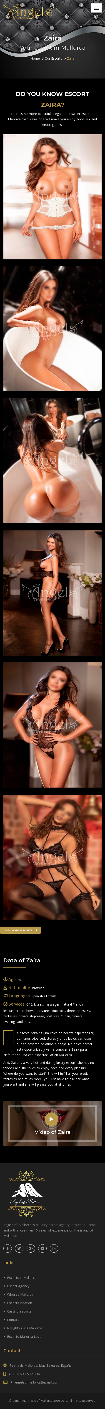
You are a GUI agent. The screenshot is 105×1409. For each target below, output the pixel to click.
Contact (13, 1319)
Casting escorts (19, 1311)
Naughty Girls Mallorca (24, 1328)
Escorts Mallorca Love (24, 1336)
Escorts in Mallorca (21, 1277)
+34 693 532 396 (26, 1373)
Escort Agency (18, 1286)
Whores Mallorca (20, 1294)
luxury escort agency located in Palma (67, 1225)
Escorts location (19, 1302)
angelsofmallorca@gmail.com (36, 1382)
